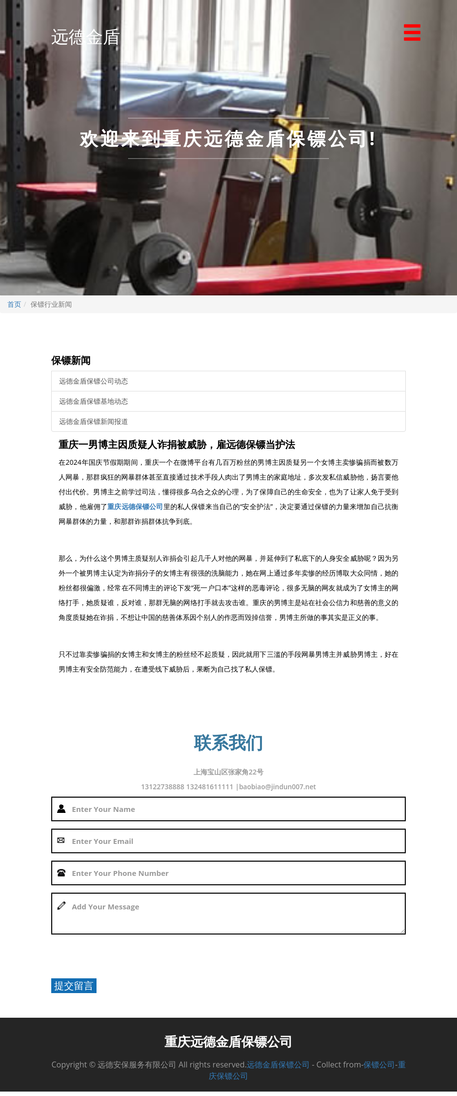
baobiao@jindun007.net (277, 786)
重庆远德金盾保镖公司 (228, 1042)
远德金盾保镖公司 (278, 1069)
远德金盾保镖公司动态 (93, 381)
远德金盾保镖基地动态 (93, 401)
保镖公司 (379, 1069)
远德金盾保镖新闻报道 (93, 421)
